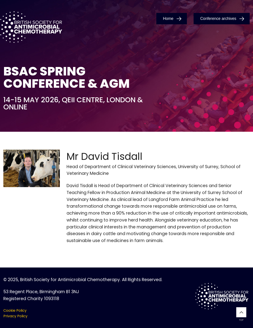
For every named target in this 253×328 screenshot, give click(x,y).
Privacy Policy (15, 316)
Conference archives (218, 18)
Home (168, 18)
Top (241, 314)
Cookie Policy (15, 310)
